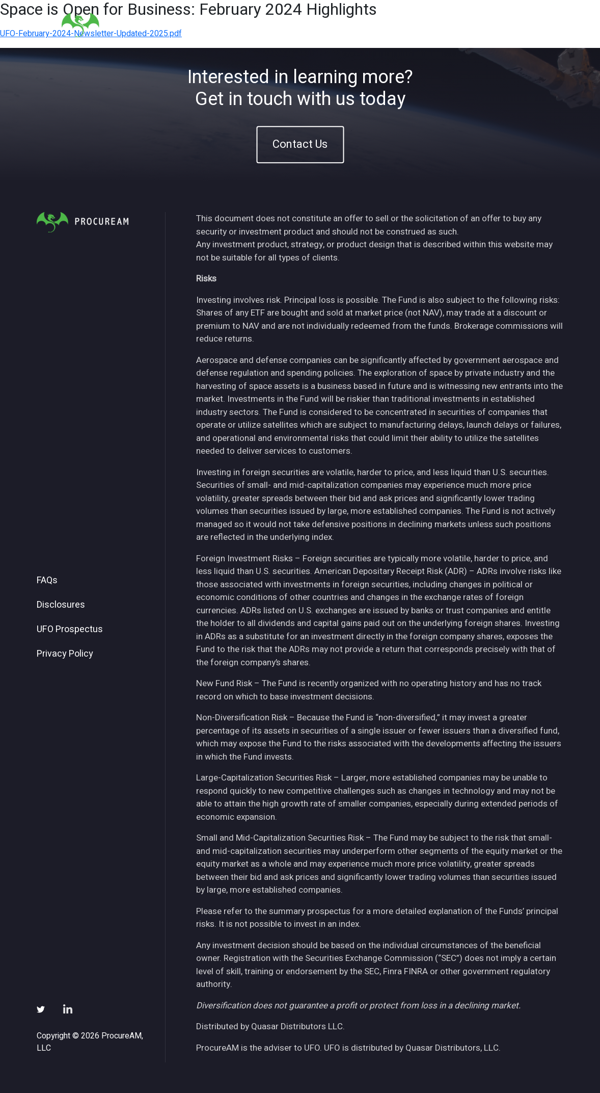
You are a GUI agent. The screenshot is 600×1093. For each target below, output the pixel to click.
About (291, 25)
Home (251, 25)
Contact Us (300, 144)
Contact (514, 25)
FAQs (47, 581)
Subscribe (462, 25)
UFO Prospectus (70, 629)
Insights (370, 25)
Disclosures (61, 605)
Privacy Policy (65, 654)
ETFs (328, 25)
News (414, 25)
